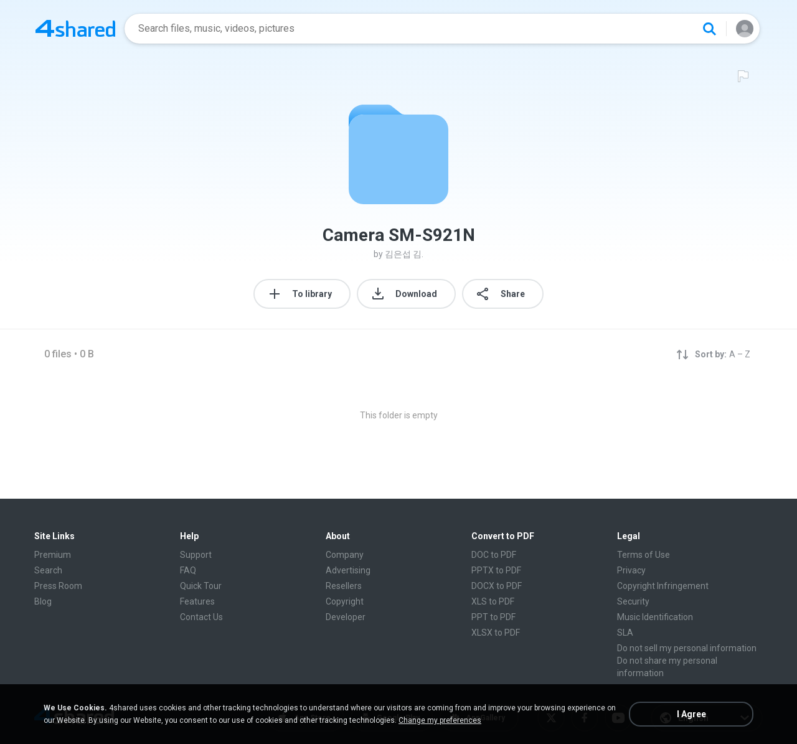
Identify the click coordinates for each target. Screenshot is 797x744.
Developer (345, 617)
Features (197, 601)
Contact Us (201, 617)
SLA (625, 633)
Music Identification (655, 617)
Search (48, 570)
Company (345, 555)
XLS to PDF (492, 601)
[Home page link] (75, 28)
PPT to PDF (493, 617)
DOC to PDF (493, 555)
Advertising (348, 570)
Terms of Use (643, 555)
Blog (43, 601)
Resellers (344, 586)
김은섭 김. (404, 254)
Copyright (345, 601)
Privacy (631, 570)
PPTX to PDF (496, 570)
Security (633, 601)
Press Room (58, 586)
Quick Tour (201, 586)
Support (196, 555)
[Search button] (709, 29)
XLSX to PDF (495, 633)
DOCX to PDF (496, 586)
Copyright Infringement (663, 586)
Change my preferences (439, 720)
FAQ (188, 570)
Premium (52, 555)
